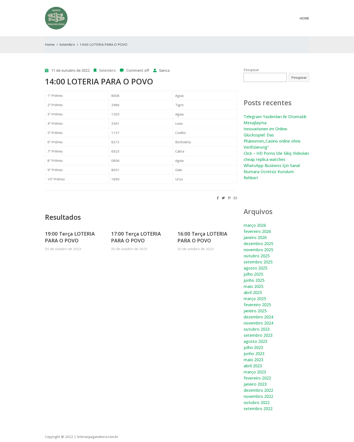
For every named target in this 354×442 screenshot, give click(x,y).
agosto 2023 (255, 341)
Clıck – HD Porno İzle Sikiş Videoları (276, 153)
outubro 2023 (257, 329)
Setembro (67, 44)
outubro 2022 (257, 402)
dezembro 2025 (258, 243)
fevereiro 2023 (257, 378)
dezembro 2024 (258, 317)
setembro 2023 (258, 335)
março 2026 (255, 225)
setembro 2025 (258, 262)
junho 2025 (254, 280)
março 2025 (255, 298)
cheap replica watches (264, 159)
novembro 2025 (258, 249)
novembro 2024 (258, 323)
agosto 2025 (255, 268)
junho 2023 (254, 353)
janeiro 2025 (255, 310)
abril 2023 (253, 365)
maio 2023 (253, 359)
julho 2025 (253, 274)
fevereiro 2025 (257, 304)
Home (304, 18)
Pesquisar (251, 69)
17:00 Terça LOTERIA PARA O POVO (136, 237)
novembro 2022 (258, 396)
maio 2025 (253, 286)
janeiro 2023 (255, 384)
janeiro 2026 (255, 237)
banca (164, 70)
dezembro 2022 (258, 390)
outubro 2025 (257, 255)
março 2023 (255, 372)
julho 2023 (253, 347)
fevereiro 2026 (257, 231)
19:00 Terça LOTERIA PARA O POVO (70, 237)
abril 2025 (253, 292)
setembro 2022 (258, 408)
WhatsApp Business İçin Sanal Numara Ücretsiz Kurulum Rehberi (272, 171)
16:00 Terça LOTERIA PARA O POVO (202, 237)
